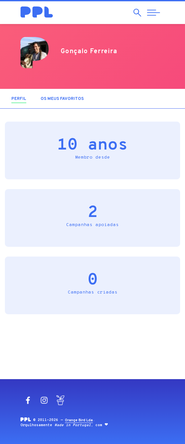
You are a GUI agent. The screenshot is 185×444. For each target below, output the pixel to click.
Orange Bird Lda (79, 420)
